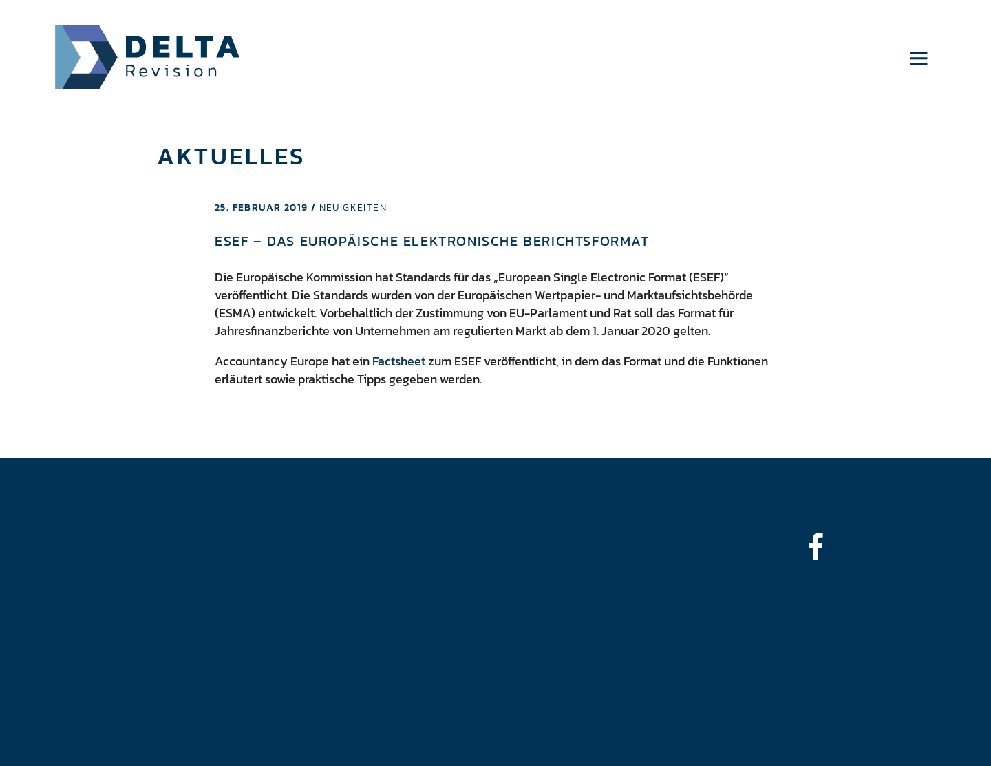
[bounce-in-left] (822, 546)
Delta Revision (147, 57)
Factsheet (398, 361)
